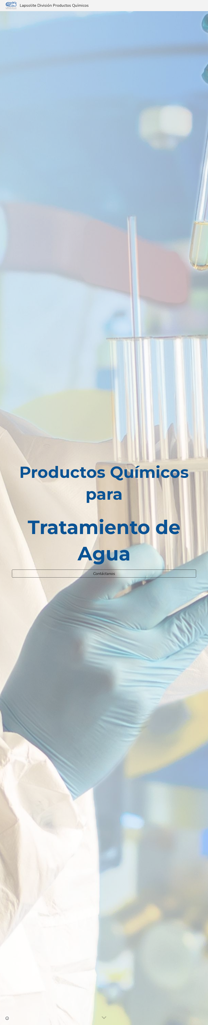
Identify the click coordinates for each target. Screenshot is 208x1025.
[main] (104, 514)
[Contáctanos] (104, 573)
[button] (104, 1018)
